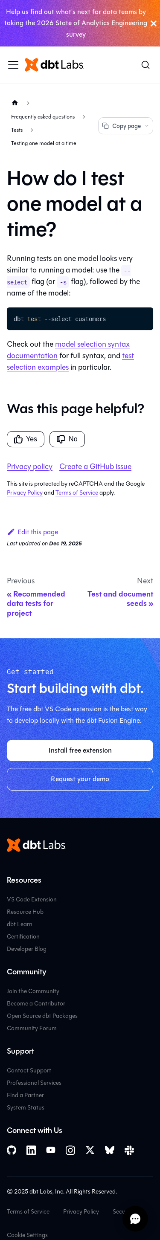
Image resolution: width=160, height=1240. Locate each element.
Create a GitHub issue (95, 466)
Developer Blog (27, 948)
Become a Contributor (36, 1003)
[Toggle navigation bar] (13, 64)
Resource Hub (25, 911)
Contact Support (29, 1070)
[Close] (153, 23)
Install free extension (80, 750)
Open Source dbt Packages (42, 1015)
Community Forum (32, 1028)
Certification (23, 936)
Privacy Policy (25, 492)
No (67, 439)
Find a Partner (25, 1095)
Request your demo (80, 779)
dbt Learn (19, 924)
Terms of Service (76, 492)
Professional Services (34, 1082)
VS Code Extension (32, 899)
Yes (25, 439)
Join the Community (33, 991)
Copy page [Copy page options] (125, 126)
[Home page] (15, 103)
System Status (25, 1107)
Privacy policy (29, 466)
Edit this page (32, 532)
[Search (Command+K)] (145, 64)
